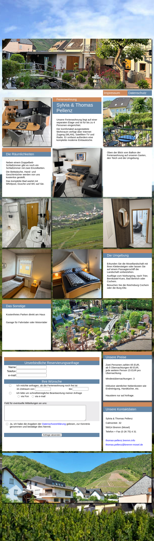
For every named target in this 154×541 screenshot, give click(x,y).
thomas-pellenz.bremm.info (120, 440)
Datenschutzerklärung (54, 426)
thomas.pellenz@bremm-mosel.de (124, 444)
